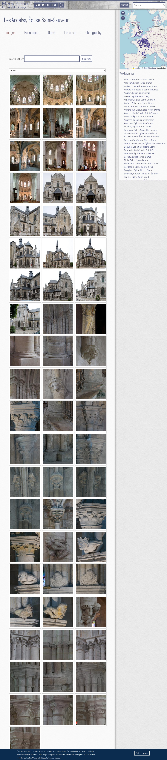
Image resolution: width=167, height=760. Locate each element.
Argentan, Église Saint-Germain (139, 99)
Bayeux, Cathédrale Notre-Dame (140, 140)
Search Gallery (16, 58)
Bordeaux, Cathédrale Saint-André (141, 163)
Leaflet (136, 68)
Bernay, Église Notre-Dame (137, 156)
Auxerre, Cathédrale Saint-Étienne (141, 113)
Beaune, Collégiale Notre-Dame (139, 146)
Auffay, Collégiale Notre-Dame (139, 103)
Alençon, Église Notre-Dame (138, 82)
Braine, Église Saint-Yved (136, 176)
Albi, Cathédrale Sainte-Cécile (139, 79)
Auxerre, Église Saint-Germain (139, 119)
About (124, 5)
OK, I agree (142, 753)
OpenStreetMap (150, 68)
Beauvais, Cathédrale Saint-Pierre (141, 150)
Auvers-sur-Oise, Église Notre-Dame (142, 109)
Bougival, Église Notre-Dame (138, 170)
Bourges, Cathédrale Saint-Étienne (141, 173)
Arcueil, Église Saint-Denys (137, 96)
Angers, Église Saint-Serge (137, 92)
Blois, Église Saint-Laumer (137, 160)
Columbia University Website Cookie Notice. (42, 758)
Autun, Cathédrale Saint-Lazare (139, 106)
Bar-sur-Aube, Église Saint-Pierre (140, 133)
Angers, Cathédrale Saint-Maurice (141, 89)
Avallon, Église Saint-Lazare (137, 126)
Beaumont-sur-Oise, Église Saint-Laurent (144, 143)
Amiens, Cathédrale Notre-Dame (140, 86)
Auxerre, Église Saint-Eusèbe (138, 116)
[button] (144, 54)
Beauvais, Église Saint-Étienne (139, 153)
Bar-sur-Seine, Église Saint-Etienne (141, 136)
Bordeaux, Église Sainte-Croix (138, 166)
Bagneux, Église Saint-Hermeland (140, 130)
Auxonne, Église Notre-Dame (138, 123)
